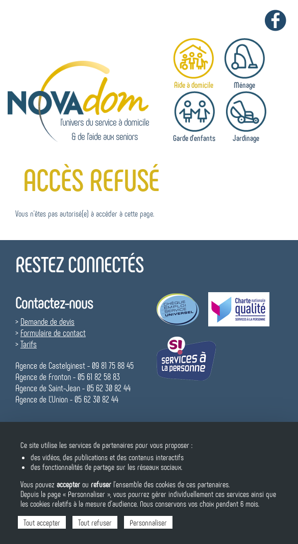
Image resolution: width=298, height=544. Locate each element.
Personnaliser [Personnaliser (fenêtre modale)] (148, 522)
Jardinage (246, 138)
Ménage (244, 84)
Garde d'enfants (194, 138)
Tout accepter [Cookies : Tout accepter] (41, 522)
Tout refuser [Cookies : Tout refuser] (95, 522)
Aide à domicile (193, 84)
